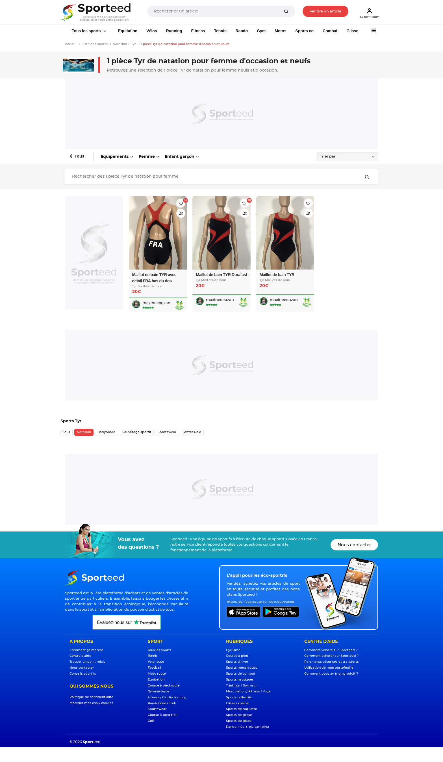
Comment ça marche (87, 650)
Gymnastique (158, 691)
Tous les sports (87, 31)
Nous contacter (354, 545)
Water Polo (192, 432)
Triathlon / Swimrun (241, 685)
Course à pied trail (162, 714)
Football (154, 667)
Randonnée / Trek (162, 703)
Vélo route (156, 661)
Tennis (220, 31)
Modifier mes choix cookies (91, 703)
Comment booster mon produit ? (331, 673)
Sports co (304, 31)
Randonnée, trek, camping (247, 726)
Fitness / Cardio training (167, 697)
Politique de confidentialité (91, 697)
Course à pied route (164, 685)
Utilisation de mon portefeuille (328, 667)
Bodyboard (106, 432)
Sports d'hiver (237, 661)
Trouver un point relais (87, 661)
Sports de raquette (241, 709)
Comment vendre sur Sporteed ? (330, 650)
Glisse (352, 31)
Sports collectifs (239, 697)
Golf (151, 720)
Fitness (198, 31)
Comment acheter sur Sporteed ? (331, 655)
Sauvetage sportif (136, 432)
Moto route (157, 673)
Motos (280, 31)
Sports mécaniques (241, 667)
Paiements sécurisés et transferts (331, 661)
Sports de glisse (239, 714)
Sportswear (167, 432)
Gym (261, 31)
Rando (242, 31)
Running (174, 31)
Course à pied (237, 655)
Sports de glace (238, 720)
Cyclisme (233, 650)
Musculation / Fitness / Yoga (248, 691)
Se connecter (369, 13)
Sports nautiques (240, 679)
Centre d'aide (80, 655)
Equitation (127, 31)
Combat (330, 31)
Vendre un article (325, 11)
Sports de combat (240, 673)
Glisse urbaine (237, 703)
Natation (84, 432)
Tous (79, 156)
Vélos (151, 31)
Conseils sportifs (83, 673)
